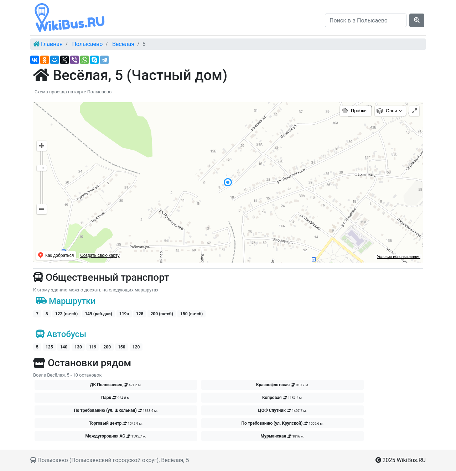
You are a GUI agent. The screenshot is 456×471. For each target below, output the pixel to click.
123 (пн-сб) (66, 313)
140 (63, 347)
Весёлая (123, 44)
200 (107, 347)
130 (78, 347)
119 (93, 347)
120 (136, 347)
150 (121, 347)
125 (49, 347)
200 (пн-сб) (161, 313)
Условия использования (398, 256)
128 (140, 313)
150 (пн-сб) (191, 313)
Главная (52, 44)
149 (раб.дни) (98, 313)
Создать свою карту (99, 255)
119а (124, 313)
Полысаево (87, 44)
